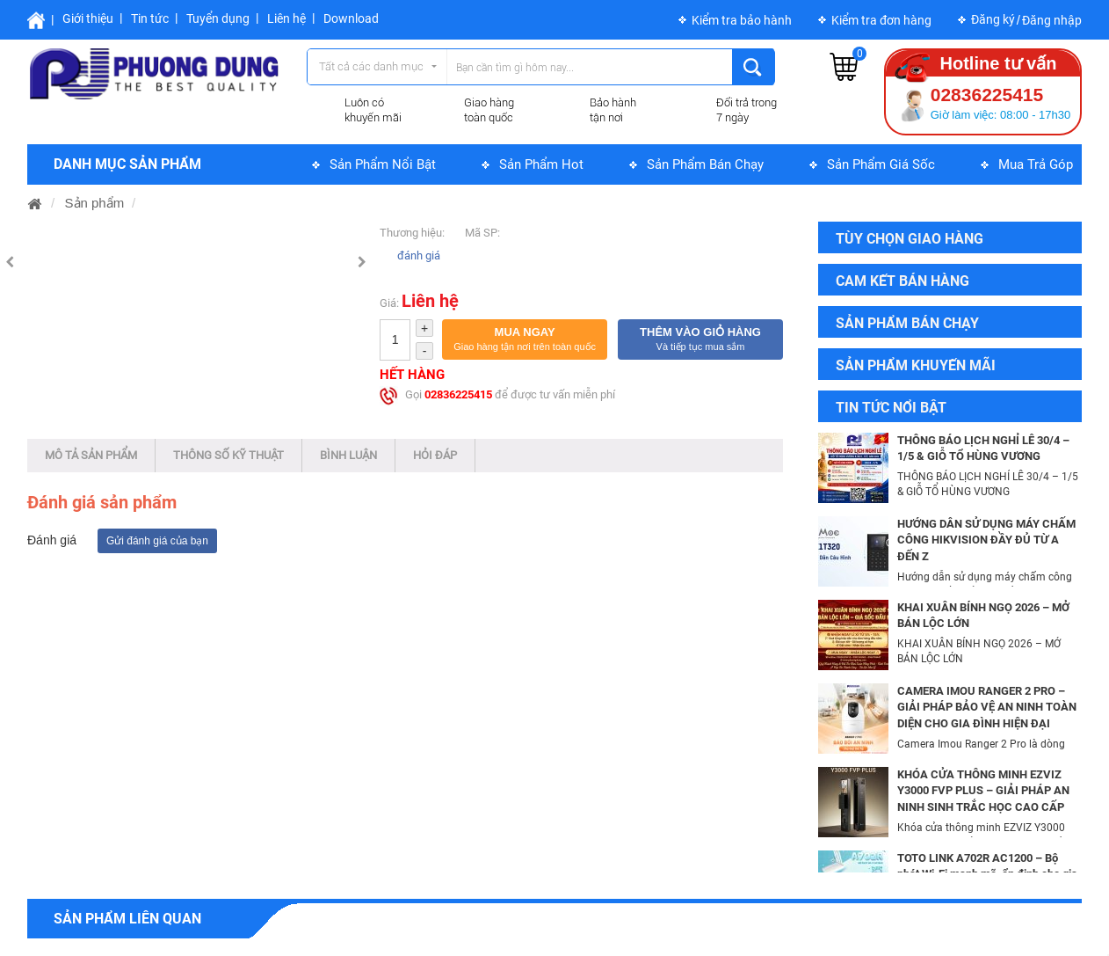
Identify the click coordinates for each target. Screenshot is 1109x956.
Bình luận (348, 455)
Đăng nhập (1052, 20)
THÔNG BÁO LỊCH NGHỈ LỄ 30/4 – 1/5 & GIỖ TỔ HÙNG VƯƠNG (983, 448)
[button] (524, 339)
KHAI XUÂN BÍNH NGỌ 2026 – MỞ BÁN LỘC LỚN (983, 616)
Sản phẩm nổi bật (383, 164)
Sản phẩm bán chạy (705, 164)
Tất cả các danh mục (371, 66)
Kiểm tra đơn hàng (881, 20)
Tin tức (150, 18)
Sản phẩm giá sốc (881, 164)
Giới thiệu (87, 18)
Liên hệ (286, 18)
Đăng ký (993, 19)
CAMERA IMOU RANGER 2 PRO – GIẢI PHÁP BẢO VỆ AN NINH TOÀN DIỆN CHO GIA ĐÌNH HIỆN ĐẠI (986, 707)
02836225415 (458, 394)
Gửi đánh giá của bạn (157, 541)
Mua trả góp (1035, 164)
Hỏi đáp (435, 455)
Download (351, 18)
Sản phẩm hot (541, 164)
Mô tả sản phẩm (91, 455)
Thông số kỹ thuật (228, 455)
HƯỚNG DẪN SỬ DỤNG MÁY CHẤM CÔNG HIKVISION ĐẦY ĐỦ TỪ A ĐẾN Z (986, 540)
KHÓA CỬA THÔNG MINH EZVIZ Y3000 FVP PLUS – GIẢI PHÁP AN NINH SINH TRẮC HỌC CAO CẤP (983, 791)
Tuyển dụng (218, 18)
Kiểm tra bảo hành (742, 20)
